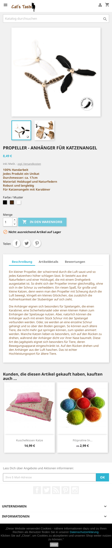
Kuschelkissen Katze (29, 440)
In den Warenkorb (42, 222)
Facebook (37, 490)
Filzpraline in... (82, 440)
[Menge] (7, 222)
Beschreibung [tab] (22, 262)
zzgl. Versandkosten (29, 164)
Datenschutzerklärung (84, 532)
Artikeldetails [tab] (48, 262)
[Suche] (56, 18)
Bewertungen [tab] (75, 262)
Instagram (75, 490)
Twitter (46, 490)
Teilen (16, 243)
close (54, 544)
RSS (56, 490)
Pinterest (37, 243)
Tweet (27, 243)
